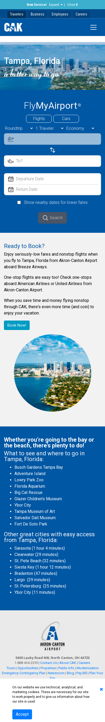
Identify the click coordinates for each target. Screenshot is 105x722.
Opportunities (27, 668)
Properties (48, 668)
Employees (60, 14)
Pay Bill (81, 673)
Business (37, 14)
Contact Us (48, 663)
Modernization (88, 668)
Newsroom (56, 673)
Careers (81, 14)
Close (72, 5)
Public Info (66, 668)
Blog (70, 673)
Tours (11, 668)
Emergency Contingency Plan (23, 673)
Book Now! (16, 325)
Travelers (16, 14)
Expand (54, 5)
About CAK (67, 663)
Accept (22, 714)
